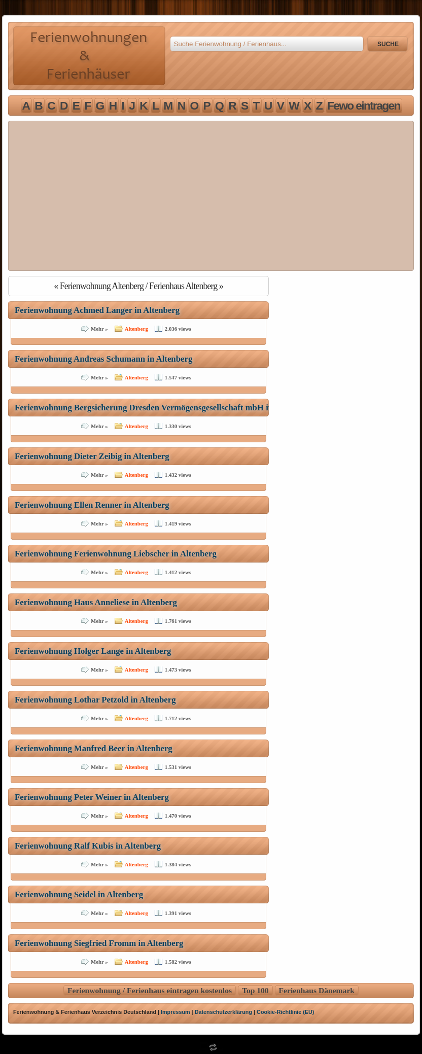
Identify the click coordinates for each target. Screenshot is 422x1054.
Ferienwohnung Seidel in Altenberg (79, 894)
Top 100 (255, 990)
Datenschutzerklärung (223, 1012)
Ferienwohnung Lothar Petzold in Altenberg (95, 700)
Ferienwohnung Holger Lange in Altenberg (93, 651)
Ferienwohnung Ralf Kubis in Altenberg (88, 846)
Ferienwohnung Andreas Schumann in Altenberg (103, 359)
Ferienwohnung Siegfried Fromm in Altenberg (99, 943)
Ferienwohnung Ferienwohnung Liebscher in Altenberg (116, 553)
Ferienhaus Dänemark (317, 990)
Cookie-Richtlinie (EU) (285, 1012)
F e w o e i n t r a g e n (363, 105)
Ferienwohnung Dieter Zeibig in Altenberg (92, 456)
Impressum (175, 1012)
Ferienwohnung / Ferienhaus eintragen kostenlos (149, 990)
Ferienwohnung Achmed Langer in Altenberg (97, 310)
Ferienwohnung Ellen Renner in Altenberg (92, 505)
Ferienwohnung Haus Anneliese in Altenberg (96, 602)
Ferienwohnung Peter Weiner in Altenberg (92, 797)
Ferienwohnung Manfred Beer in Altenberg (93, 748)
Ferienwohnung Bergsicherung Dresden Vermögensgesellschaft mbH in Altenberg (163, 407)
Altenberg (136, 329)
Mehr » (99, 329)
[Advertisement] (211, 196)
